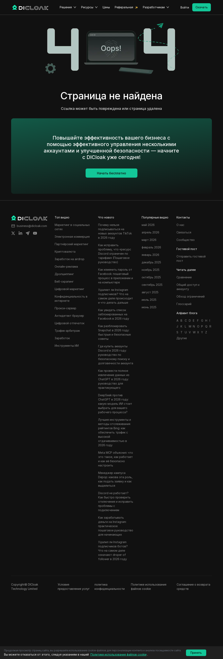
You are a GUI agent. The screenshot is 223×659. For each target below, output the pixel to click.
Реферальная (124, 7)
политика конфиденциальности (110, 586)
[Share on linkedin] (20, 233)
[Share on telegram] (28, 233)
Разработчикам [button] (156, 7)
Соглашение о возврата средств (193, 586)
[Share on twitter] (13, 233)
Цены (106, 7)
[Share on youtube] (35, 233)
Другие (181, 338)
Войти (185, 7)
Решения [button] (68, 7)
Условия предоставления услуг (74, 586)
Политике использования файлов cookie (148, 586)
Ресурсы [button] (89, 7)
